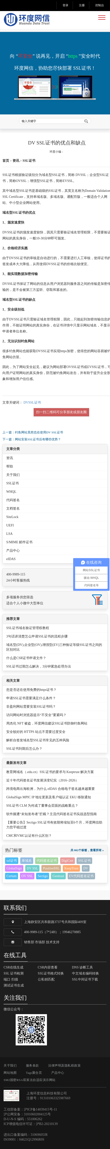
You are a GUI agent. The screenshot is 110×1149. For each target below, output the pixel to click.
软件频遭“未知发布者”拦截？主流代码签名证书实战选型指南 (51, 814)
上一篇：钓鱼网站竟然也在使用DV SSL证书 (32, 432)
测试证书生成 (14, 985)
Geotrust (58, 876)
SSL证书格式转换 (51, 973)
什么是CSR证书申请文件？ (26, 658)
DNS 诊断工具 (82, 967)
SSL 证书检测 (14, 973)
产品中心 (13, 550)
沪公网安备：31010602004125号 (27, 1114)
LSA (9, 534)
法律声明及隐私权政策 (64, 1065)
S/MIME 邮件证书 (19, 542)
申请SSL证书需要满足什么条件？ (31, 698)
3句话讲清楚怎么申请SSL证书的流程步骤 (37, 636)
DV (85, 868)
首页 (5, 160)
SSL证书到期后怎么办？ (24, 748)
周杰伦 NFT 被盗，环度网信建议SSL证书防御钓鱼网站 (46, 723)
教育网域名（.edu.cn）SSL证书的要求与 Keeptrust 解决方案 (50, 772)
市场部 (40, 942)
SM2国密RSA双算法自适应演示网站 (30, 1080)
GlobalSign (14, 868)
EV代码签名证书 (81, 876)
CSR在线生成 (13, 967)
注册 (82, 5)
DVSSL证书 (32, 402)
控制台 (99, 5)
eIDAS (11, 559)
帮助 (9, 466)
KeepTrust (71, 868)
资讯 (16, 160)
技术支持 (52, 942)
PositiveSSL (51, 868)
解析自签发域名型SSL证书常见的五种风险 (37, 740)
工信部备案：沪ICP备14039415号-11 (30, 1109)
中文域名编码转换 (85, 973)
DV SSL (32, 868)
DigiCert (67, 860)
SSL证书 (29, 160)
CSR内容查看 (48, 967)
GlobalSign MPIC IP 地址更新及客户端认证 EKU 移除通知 (48, 797)
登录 (65, 5)
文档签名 (13, 508)
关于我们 (13, 475)
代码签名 (13, 500)
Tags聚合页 (34, 1072)
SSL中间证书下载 (85, 979)
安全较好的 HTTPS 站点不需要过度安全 (35, 732)
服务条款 (32, 1065)
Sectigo (43, 876)
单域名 (27, 860)
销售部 (29, 942)
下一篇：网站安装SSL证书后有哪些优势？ (31, 439)
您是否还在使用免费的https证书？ (31, 690)
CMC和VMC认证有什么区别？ (29, 835)
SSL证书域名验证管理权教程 (27, 628)
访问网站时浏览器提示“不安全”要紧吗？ (36, 715)
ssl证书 (11, 860)
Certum (11, 876)
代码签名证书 (47, 860)
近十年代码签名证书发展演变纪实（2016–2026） (42, 780)
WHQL (11, 491)
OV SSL (27, 876)
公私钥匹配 (46, 979)
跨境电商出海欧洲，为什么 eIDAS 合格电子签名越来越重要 (50, 789)
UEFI (10, 525)
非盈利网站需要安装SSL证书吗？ (31, 706)
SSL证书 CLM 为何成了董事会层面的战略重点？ (42, 805)
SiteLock (12, 517)
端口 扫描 (11, 979)
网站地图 (10, 1072)
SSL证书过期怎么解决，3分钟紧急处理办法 (38, 666)
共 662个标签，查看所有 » (87, 850)
